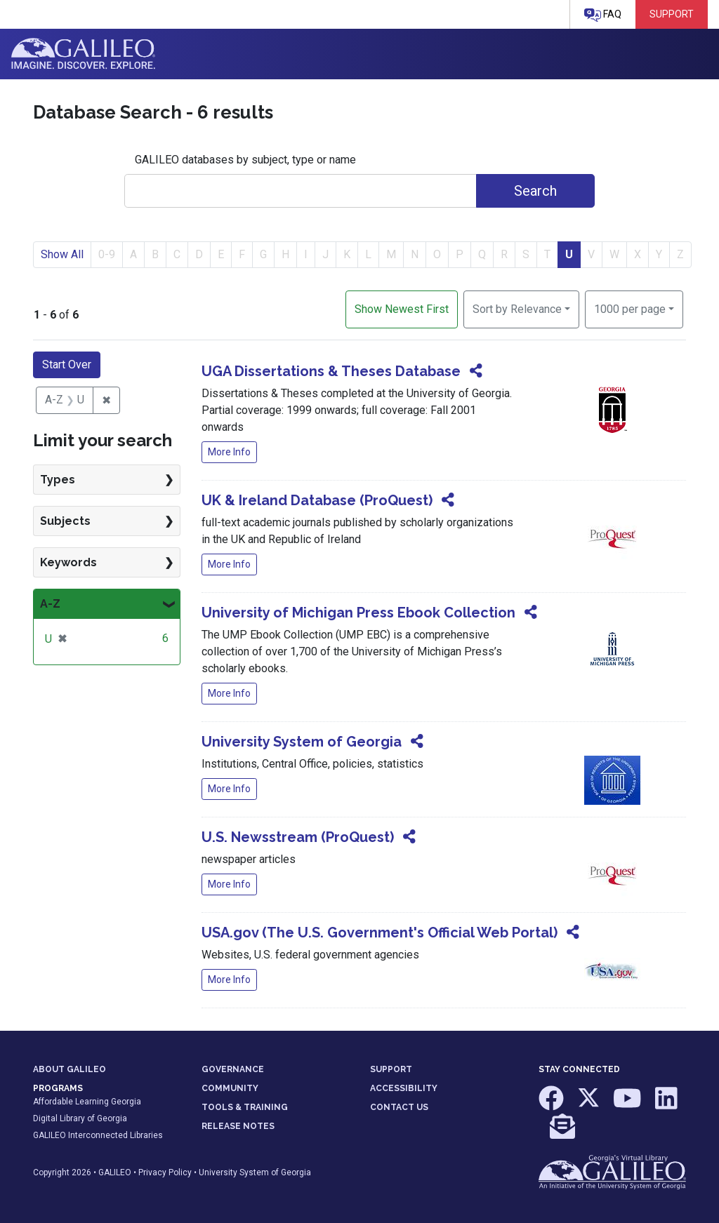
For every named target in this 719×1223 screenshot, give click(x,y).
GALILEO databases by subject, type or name (245, 159)
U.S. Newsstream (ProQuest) (298, 837)
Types (57, 479)
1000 (630, 308)
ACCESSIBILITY (403, 1088)
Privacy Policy (165, 1172)
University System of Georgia (302, 741)
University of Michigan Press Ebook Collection (358, 612)
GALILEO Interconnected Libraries (98, 1135)
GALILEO (114, 1172)
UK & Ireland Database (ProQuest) (317, 500)
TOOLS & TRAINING (245, 1107)
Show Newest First (402, 309)
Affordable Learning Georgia (87, 1102)
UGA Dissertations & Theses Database (331, 371)
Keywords (68, 562)
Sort (517, 309)
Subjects (65, 521)
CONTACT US (399, 1107)
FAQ (602, 15)
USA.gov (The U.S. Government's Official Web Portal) (380, 932)
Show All (62, 254)
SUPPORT (391, 1069)
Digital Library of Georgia (80, 1118)
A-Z (50, 603)
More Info (229, 451)
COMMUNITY (230, 1088)
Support (671, 14)
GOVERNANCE (233, 1069)
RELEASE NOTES (238, 1126)
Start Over (66, 364)
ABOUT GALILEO (69, 1069)
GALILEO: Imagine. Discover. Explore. (83, 54)
